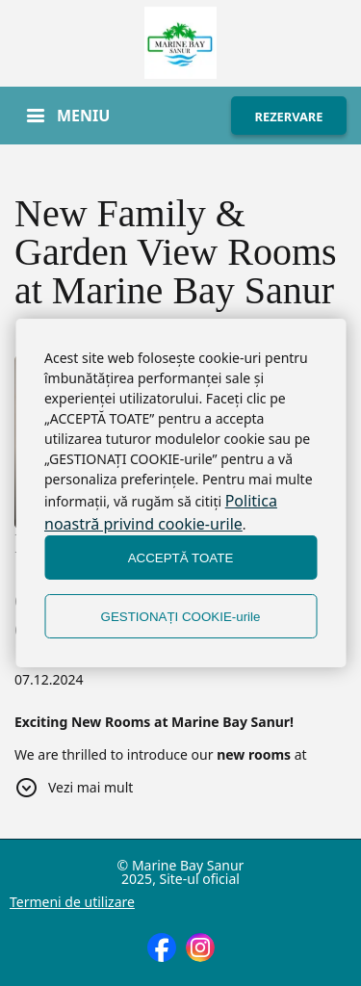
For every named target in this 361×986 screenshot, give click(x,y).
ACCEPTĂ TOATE (181, 558)
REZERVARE (289, 116)
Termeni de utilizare (72, 902)
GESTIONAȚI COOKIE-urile (181, 617)
